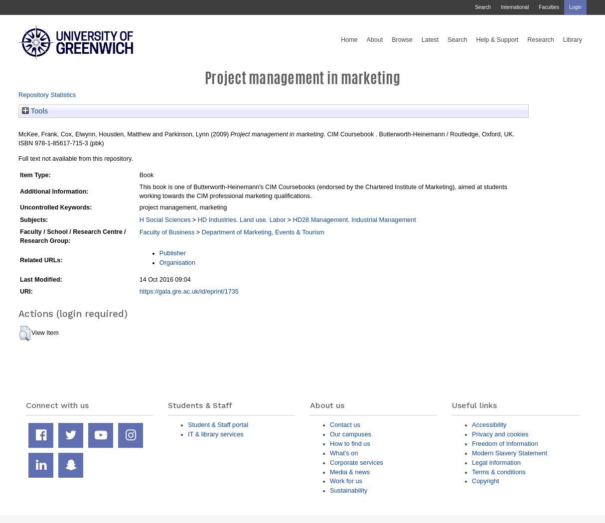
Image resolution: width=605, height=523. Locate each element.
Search (483, 7)
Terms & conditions (499, 472)
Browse (402, 39)
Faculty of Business (167, 232)
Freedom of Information (505, 443)
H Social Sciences (165, 219)
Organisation (177, 262)
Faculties (549, 7)
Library (572, 39)
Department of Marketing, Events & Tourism (263, 232)
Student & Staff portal (218, 424)
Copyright (485, 481)
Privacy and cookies (500, 434)
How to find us (350, 443)
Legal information (496, 462)
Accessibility (489, 424)
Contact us (345, 424)
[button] (24, 333)
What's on (344, 453)
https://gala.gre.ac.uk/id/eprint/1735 (189, 291)
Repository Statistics (47, 95)
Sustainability (348, 490)
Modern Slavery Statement (509, 453)
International (515, 7)
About (374, 39)
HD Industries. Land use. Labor (242, 219)
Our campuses (350, 434)
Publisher (172, 253)
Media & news (350, 472)
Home (349, 39)
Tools (35, 111)
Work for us (346, 481)
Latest (430, 39)
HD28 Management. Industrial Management (354, 219)
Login (575, 7)
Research (540, 39)
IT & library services (216, 434)
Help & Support (497, 39)
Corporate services (356, 462)
